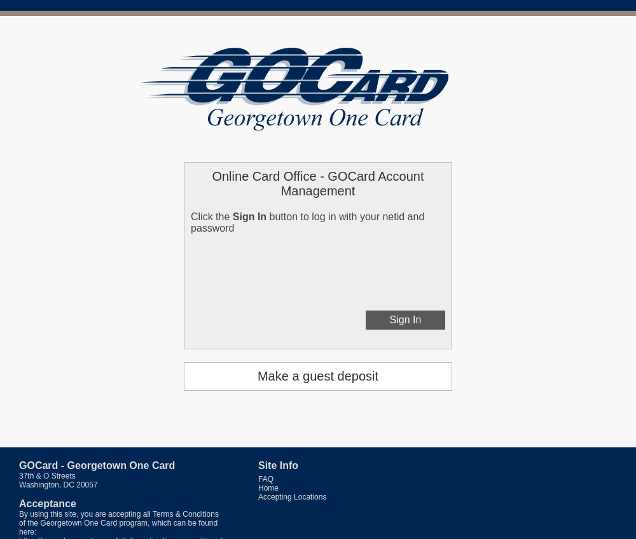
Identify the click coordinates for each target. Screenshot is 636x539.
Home (268, 488)
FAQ (265, 479)
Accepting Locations (292, 497)
